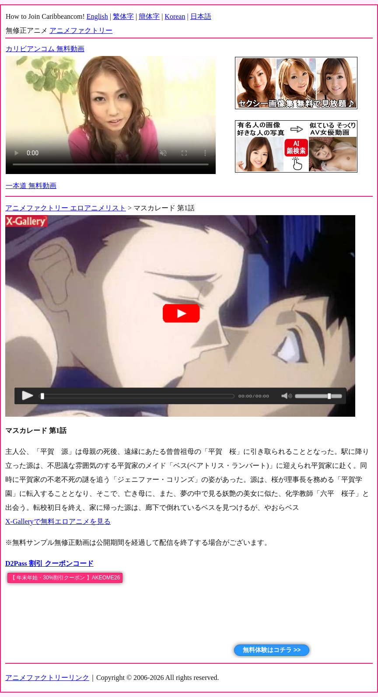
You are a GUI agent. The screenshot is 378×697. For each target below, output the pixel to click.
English (97, 16)
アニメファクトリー (80, 30)
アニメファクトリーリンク (47, 677)
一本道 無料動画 (31, 185)
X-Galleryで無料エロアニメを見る (58, 521)
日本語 (200, 16)
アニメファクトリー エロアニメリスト (65, 208)
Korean (174, 16)
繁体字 (123, 16)
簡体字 (149, 16)
